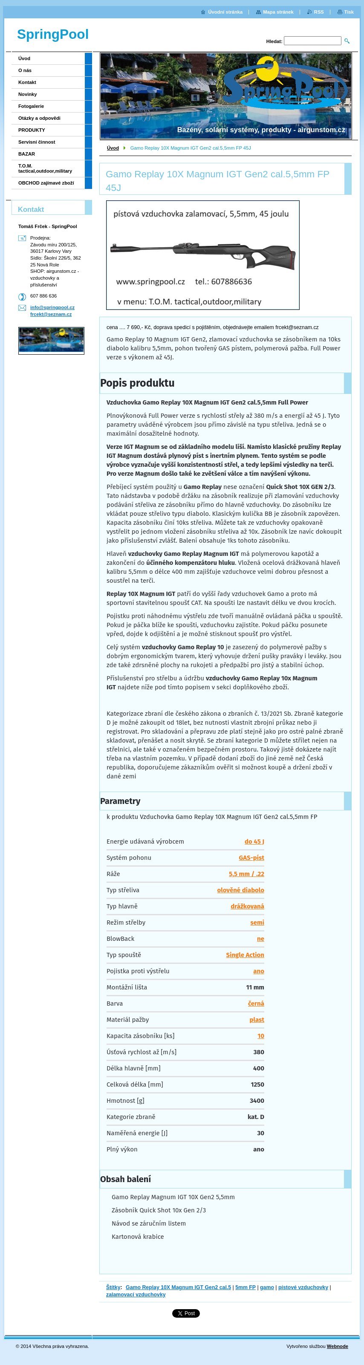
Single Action (245, 955)
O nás (25, 70)
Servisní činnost (36, 142)
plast (257, 1020)
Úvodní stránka (225, 11)
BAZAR (26, 153)
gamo (267, 1287)
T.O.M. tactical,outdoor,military (45, 168)
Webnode (337, 1346)
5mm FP (245, 1287)
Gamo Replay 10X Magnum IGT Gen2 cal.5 (178, 1287)
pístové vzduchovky (303, 1287)
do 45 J (254, 841)
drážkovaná (247, 906)
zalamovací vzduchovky (136, 1295)
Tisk (349, 11)
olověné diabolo (240, 890)
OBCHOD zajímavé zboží (46, 182)
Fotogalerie (31, 106)
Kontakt (27, 82)
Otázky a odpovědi (39, 118)
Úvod (113, 147)
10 (260, 1036)
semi (257, 922)
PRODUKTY (31, 130)
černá (256, 1003)
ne (260, 939)
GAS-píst (251, 858)
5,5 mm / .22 (246, 874)
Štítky (113, 1287)
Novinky (27, 94)
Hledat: (274, 41)
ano (258, 971)
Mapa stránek (278, 11)
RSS (319, 11)
